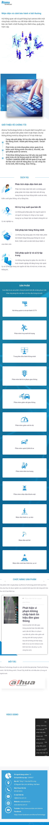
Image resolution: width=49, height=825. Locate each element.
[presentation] (5, 635)
